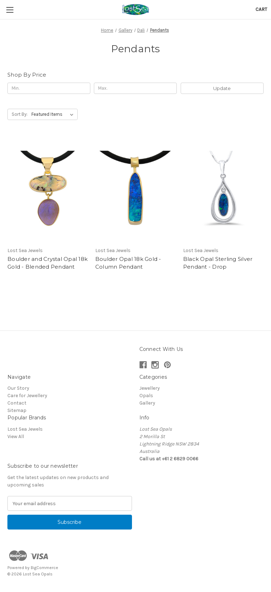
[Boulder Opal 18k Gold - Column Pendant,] (135, 190)
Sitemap (16, 410)
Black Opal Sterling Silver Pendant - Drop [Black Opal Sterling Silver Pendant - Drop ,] (218, 263)
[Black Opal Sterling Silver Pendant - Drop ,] (223, 190)
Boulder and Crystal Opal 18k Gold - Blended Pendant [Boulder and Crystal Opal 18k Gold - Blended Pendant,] (47, 263)
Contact (16, 403)
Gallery (147, 403)
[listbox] (53, 114)
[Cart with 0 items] (261, 9)
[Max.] (135, 88)
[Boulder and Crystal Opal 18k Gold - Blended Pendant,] (47, 190)
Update (222, 88)
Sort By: (20, 114)
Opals (146, 396)
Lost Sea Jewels (25, 429)
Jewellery (149, 388)
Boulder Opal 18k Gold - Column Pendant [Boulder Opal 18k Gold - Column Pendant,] (128, 263)
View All (15, 436)
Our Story (18, 388)
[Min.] (48, 88)
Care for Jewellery (27, 396)
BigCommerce (44, 567)
